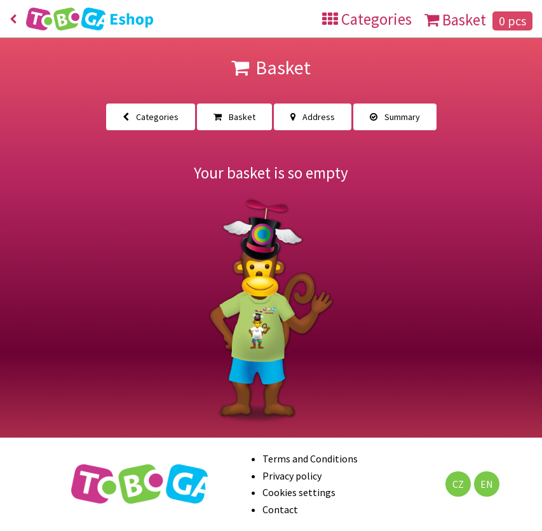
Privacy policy (292, 475)
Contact (280, 509)
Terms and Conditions (310, 458)
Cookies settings (298, 492)
